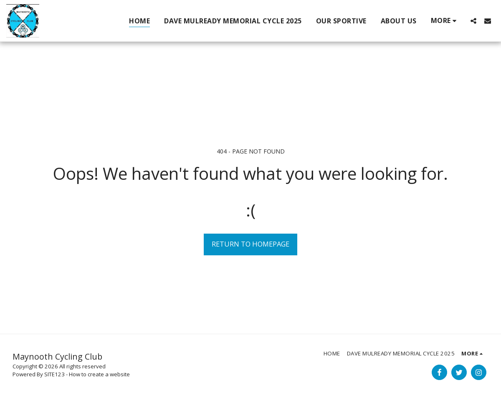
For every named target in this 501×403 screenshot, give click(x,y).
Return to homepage (250, 244)
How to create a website (99, 374)
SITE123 (54, 374)
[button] (473, 20)
